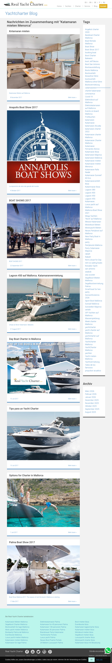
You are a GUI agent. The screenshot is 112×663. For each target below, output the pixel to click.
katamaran (89, 120)
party (87, 242)
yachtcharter (90, 327)
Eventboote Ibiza (81, 624)
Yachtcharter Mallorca (90, 343)
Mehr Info (99, 659)
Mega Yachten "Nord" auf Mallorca (93, 217)
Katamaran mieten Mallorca (16, 640)
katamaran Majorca (93, 155)
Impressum (20, 656)
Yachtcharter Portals (48, 635)
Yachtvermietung (92, 362)
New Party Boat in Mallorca (92, 237)
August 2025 (90, 412)
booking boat (90, 52)
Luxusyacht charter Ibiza (85, 637)
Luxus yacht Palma (47, 637)
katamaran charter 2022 (93, 130)
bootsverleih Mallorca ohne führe (93, 80)
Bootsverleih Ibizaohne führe (91, 74)
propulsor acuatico (93, 370)
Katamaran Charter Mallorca (93, 141)
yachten (88, 353)
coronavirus (90, 93)
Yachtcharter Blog (21, 13)
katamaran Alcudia (93, 126)
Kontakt (103, 6)
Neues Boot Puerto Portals (51, 640)
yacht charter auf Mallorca (92, 331)
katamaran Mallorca (93, 158)
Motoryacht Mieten (93, 228)
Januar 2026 (90, 397)
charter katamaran (93, 91)
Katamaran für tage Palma (16, 643)
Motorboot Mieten (92, 225)
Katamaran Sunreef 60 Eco (93, 176)
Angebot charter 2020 (92, 30)
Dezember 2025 (92, 400)
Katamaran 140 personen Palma (53, 627)
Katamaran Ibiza (92, 152)
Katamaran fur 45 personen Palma (54, 624)
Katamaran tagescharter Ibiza (87, 627)
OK (91, 660)
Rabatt (88, 257)
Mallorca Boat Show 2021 (93, 211)
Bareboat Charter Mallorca (92, 36)
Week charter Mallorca (90, 322)
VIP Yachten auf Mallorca (92, 314)
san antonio (90, 269)
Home (59, 6)
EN (90, 2)
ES (86, 2)
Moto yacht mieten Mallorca (16, 630)
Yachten (68, 6)
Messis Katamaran (93, 222)
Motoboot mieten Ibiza (84, 632)
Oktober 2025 (91, 406)
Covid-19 (89, 97)
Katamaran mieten (93, 161)
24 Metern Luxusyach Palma (51, 643)
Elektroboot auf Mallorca (91, 101)
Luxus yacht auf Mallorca (92, 205)
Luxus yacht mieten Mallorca (16, 637)
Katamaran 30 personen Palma (52, 630)
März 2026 (89, 391)
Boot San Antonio (92, 64)
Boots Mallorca (91, 70)
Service (87, 6)
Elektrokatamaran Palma (50, 622)
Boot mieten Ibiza (82, 622)
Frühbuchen (90, 117)
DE (95, 2)
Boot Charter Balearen (90, 56)
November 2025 (92, 403)
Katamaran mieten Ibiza (84, 630)
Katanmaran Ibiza (92, 187)
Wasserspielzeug (92, 318)
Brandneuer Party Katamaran (51, 632)
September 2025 (92, 409)
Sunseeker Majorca (93, 307)
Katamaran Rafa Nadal (92, 170)
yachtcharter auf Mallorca (92, 337)
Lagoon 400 (90, 193)
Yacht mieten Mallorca (90, 357)
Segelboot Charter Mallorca (16, 624)
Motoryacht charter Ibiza (85, 640)
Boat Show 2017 (92, 49)
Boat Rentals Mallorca (90, 42)
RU (104, 2)
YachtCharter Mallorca (90, 348)
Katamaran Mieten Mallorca (16, 622)
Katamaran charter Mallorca (93, 135)
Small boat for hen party (93, 290)
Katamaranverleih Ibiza (92, 182)
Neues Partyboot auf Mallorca (94, 232)
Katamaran (90, 123)
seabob (88, 272)
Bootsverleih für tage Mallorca (17, 627)
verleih (88, 310)
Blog (95, 6)
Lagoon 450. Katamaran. (90, 200)
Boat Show (89, 46)
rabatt (87, 254)
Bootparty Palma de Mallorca (17, 632)
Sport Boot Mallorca (93, 301)
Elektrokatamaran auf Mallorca (92, 106)
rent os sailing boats (93, 263)
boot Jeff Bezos (92, 61)
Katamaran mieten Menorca (93, 165)
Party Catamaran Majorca (92, 249)
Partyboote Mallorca (93, 245)
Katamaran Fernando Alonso (92, 147)
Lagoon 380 (90, 190)
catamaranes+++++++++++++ (98, 88)
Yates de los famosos (90, 366)
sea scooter (90, 275)
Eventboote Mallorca (13, 635)
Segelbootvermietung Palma (94, 284)
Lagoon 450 (90, 196)
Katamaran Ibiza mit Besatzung (87, 643)
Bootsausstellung (92, 67)
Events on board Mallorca (92, 112)
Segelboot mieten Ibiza (84, 635)
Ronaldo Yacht (91, 266)
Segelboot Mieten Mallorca (92, 279)
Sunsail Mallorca (92, 304)
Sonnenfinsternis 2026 (92, 296)
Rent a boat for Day (93, 260)
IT (99, 2)
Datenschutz (10, 656)
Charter (78, 6)
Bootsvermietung (92, 85)
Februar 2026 (90, 394)
